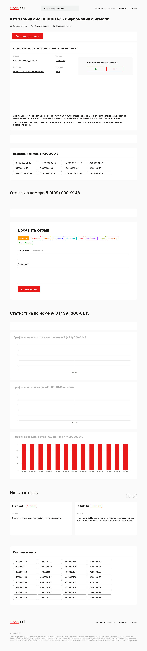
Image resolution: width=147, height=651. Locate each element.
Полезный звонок (25, 243)
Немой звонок (91, 238)
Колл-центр (112, 238)
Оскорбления (58, 238)
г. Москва (60, 60)
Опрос (102, 238)
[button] (128, 496)
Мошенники (35, 238)
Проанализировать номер (27, 36)
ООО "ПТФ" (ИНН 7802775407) (28, 71)
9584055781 (18, 506)
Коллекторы (70, 238)
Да (96, 69)
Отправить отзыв (29, 289)
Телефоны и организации (105, 8)
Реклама (46, 238)
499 (58, 71)
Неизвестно (23, 238)
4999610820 (83, 506)
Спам (81, 238)
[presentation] (60, 290)
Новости (122, 8)
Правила (133, 8)
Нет (114, 69)
